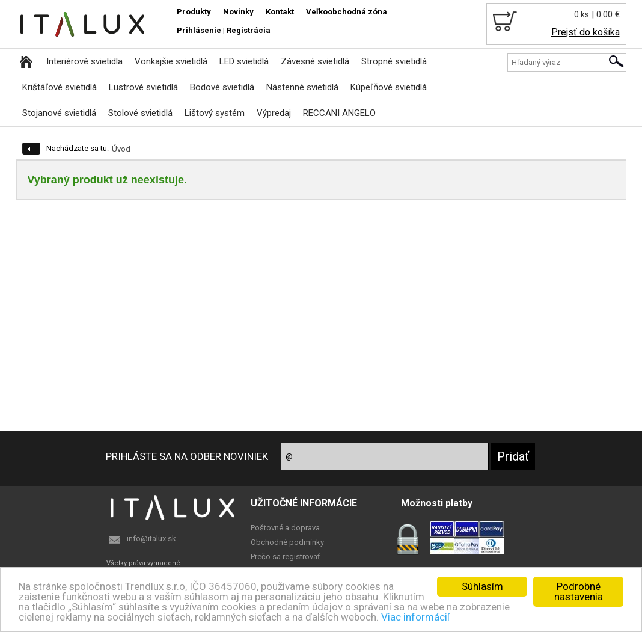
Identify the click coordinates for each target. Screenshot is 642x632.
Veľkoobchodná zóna (346, 11)
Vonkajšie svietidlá (171, 61)
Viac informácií (415, 617)
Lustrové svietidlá (143, 87)
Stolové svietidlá (140, 113)
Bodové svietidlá (222, 87)
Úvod (121, 148)
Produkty (194, 11)
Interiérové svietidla (84, 61)
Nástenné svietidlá (302, 87)
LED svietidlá (244, 61)
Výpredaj (274, 113)
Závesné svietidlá (315, 61)
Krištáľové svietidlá (59, 87)
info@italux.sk (151, 538)
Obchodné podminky (287, 542)
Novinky (238, 11)
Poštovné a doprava (285, 527)
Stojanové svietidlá (59, 113)
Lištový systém (215, 113)
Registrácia (249, 30)
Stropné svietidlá (394, 61)
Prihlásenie (199, 30)
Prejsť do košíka (585, 32)
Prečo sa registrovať (285, 556)
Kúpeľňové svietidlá (388, 87)
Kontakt (280, 11)
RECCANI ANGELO (339, 113)
